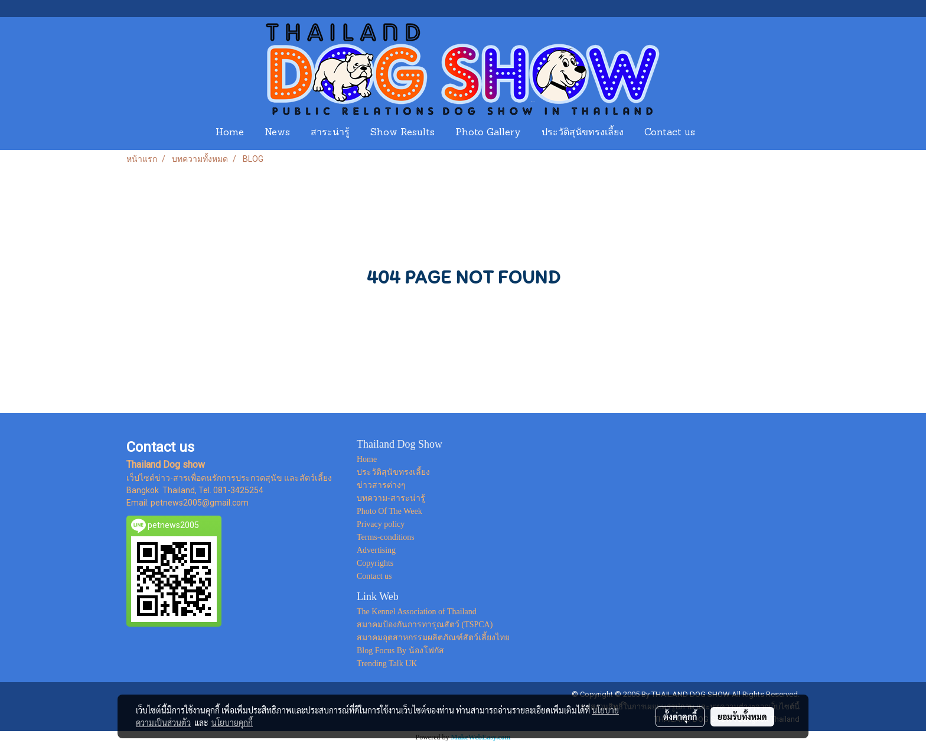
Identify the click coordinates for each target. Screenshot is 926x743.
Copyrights (375, 563)
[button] (716, 133)
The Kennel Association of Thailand (417, 611)
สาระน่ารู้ (330, 133)
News (277, 133)
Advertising (376, 550)
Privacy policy (381, 524)
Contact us (669, 133)
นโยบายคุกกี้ (232, 722)
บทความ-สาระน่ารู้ (391, 498)
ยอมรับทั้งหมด (742, 716)
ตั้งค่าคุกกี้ (680, 716)
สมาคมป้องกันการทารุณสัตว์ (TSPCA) (425, 624)
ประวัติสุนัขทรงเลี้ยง (583, 133)
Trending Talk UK (387, 663)
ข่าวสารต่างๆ (381, 485)
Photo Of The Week (389, 511)
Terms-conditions (386, 537)
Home (230, 133)
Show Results (402, 133)
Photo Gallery (488, 133)
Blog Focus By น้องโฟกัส (400, 650)
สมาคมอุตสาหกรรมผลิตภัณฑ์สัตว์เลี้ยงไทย (433, 637)
